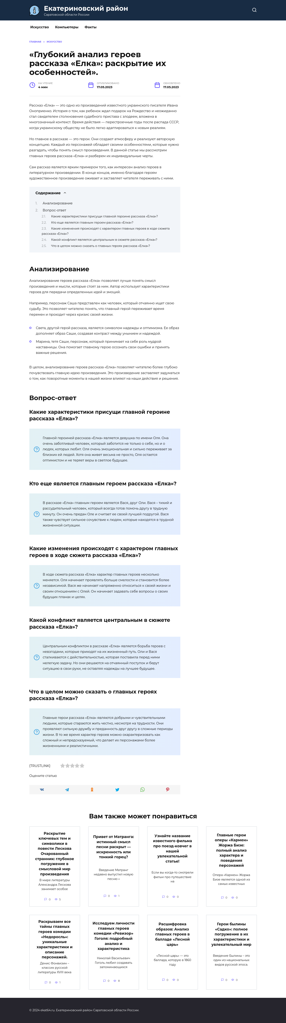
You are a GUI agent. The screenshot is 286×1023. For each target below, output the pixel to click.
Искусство (39, 27)
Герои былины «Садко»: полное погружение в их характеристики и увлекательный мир (231, 934)
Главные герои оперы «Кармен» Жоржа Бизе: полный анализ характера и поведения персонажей (231, 850)
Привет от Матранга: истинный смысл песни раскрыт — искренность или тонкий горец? (113, 847)
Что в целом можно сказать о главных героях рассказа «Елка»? (100, 246)
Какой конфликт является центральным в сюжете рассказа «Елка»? (104, 240)
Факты (90, 27)
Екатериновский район (86, 8)
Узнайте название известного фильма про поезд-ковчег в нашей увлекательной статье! (172, 848)
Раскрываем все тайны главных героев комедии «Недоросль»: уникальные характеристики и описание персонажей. (54, 939)
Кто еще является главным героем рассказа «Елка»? (92, 222)
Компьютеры (66, 27)
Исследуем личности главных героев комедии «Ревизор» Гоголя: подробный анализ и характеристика (114, 936)
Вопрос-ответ (54, 210)
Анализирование (58, 203)
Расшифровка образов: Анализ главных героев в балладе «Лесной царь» (172, 934)
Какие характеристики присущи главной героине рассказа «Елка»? (104, 216)
